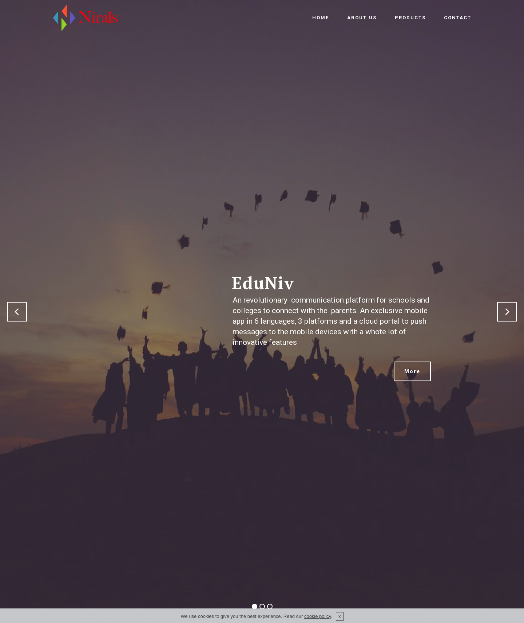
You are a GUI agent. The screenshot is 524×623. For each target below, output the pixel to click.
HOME (320, 17)
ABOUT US (362, 17)
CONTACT (457, 17)
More (412, 371)
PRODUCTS (410, 17)
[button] (17, 312)
